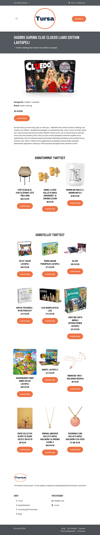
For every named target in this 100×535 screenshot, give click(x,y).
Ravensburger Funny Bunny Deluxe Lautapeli (25, 381)
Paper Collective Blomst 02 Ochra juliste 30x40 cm (24, 436)
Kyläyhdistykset (24, 505)
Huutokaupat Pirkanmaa (27, 509)
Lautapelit (35, 102)
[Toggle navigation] (17, 19)
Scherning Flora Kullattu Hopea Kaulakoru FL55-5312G (75, 436)
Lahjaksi (27, 102)
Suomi (73, 3)
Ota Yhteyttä (72, 528)
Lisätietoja (22, 118)
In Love (75, 261)
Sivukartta (81, 531)
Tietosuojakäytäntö (68, 531)
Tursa (20, 501)
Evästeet (82, 528)
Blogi (20, 514)
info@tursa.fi (81, 3)
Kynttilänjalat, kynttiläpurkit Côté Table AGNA (25, 192)
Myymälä (79, 19)
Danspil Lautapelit (50, 369)
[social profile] (29, 3)
